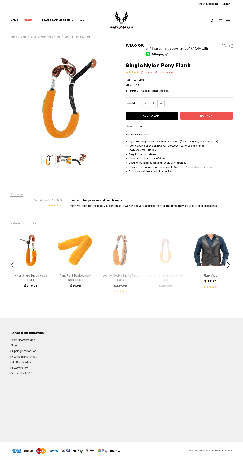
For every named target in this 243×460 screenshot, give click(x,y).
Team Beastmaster (57, 20)
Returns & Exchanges (23, 356)
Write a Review (164, 72)
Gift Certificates (20, 362)
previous (12, 265)
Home (14, 20)
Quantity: (131, 103)
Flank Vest (210, 275)
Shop (29, 20)
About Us (16, 345)
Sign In (226, 4)
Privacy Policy (19, 368)
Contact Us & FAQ (21, 373)
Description (134, 126)
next (229, 265)
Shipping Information (23, 351)
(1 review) (147, 72)
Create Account (208, 4)
